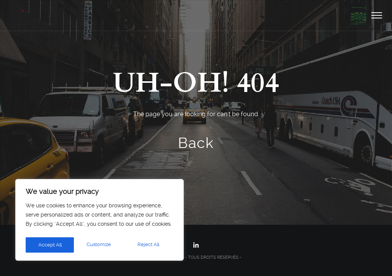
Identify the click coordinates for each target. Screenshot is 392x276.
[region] (99, 221)
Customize (49, 245)
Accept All (149, 245)
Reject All (99, 245)
